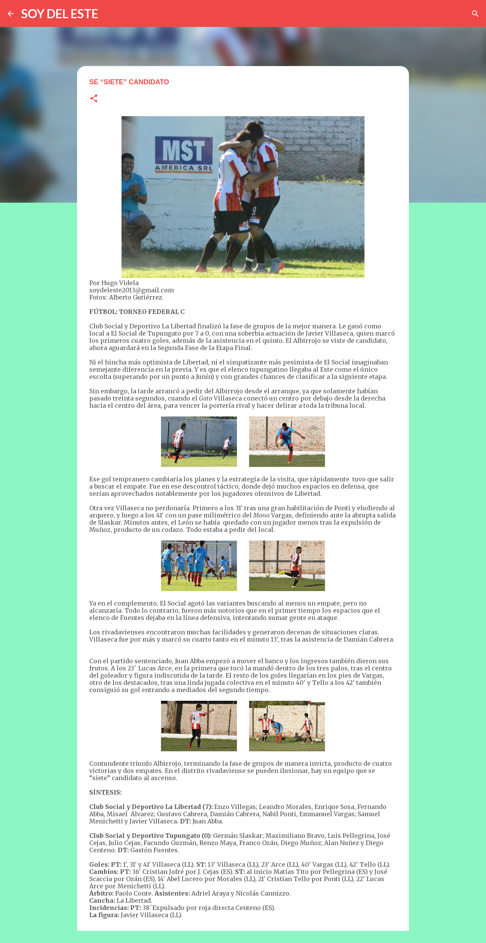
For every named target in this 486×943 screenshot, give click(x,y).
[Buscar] (475, 14)
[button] (93, 99)
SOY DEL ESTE (59, 13)
